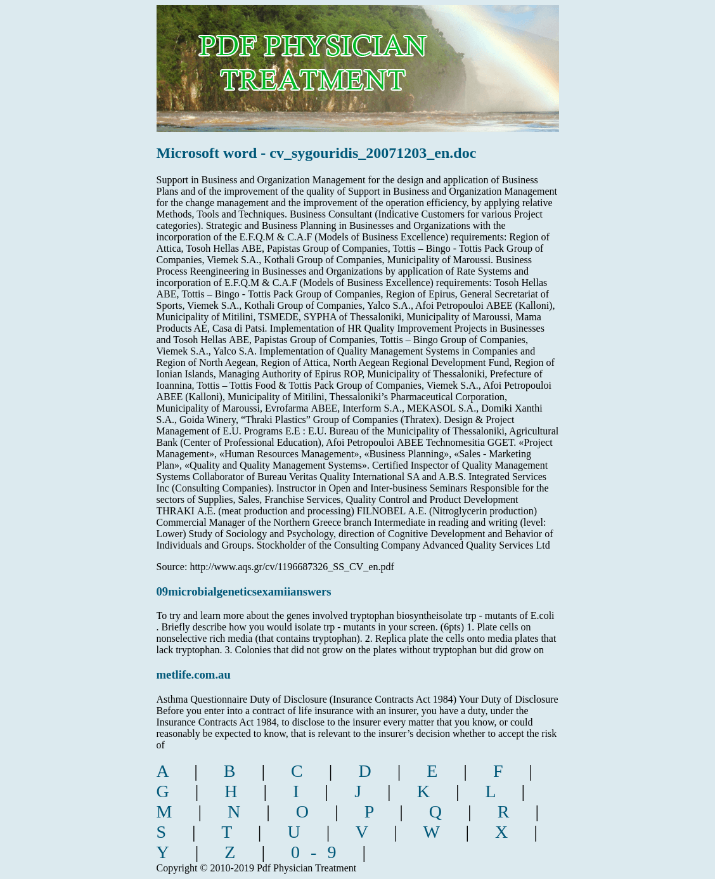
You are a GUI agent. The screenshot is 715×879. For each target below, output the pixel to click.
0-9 (319, 852)
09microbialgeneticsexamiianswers (244, 591)
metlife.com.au (194, 674)
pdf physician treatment (364, 59)
